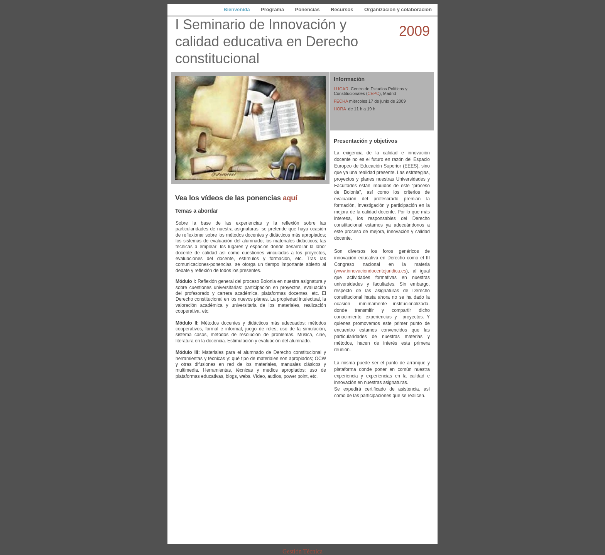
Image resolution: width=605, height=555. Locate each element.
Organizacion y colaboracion (398, 9)
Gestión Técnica (302, 551)
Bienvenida (237, 9)
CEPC (373, 93)
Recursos (343, 9)
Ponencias (308, 9)
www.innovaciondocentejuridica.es (371, 271)
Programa (273, 9)
